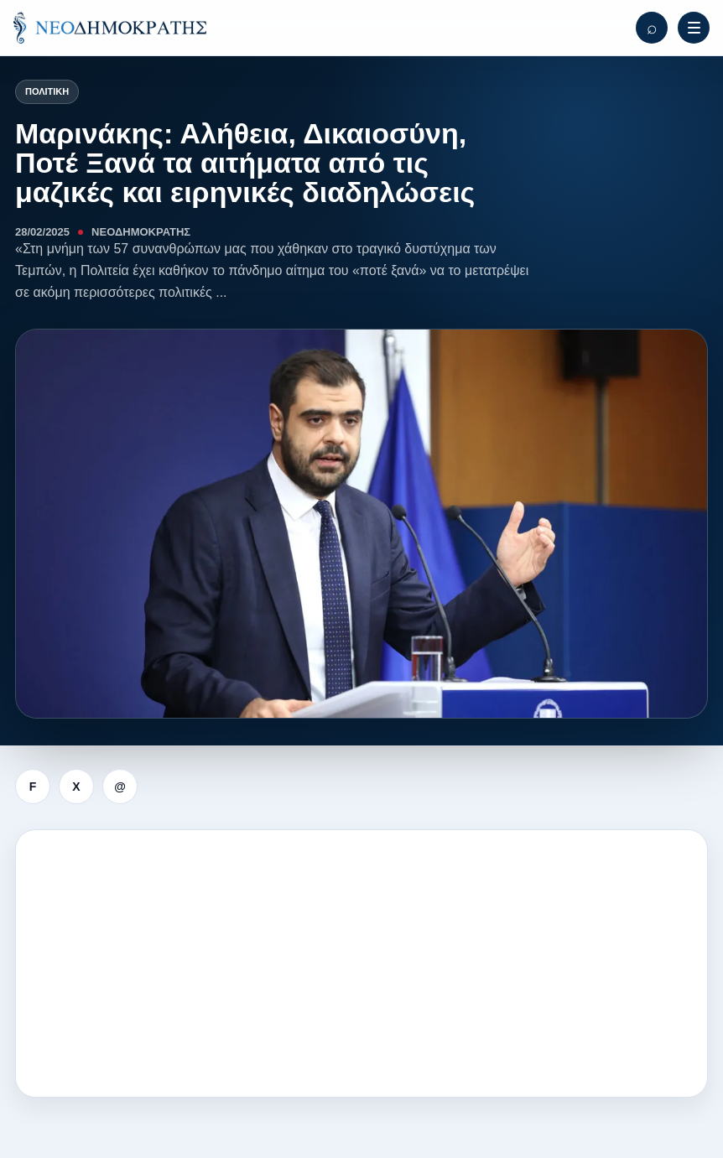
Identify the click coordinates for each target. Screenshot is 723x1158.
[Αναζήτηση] (652, 28)
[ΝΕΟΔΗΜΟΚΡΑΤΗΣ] (109, 28)
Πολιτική (47, 91)
